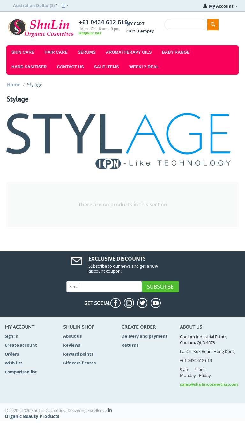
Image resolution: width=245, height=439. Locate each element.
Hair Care (56, 52)
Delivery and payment (144, 336)
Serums (87, 52)
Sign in (12, 336)
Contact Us (70, 66)
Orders (12, 354)
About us (72, 336)
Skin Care (22, 52)
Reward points (78, 354)
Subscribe (160, 286)
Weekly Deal (144, 66)
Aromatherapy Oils (129, 52)
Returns (130, 345)
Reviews (71, 345)
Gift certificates (79, 363)
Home (13, 85)
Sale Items (106, 66)
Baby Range (175, 52)
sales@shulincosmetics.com (209, 384)
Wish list (13, 363)
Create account (21, 345)
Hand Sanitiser (29, 66)
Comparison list (21, 372)
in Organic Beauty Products (58, 413)
